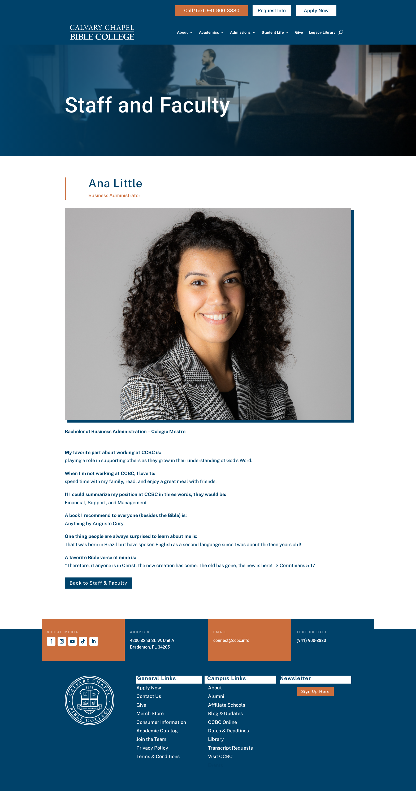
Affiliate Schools (226, 705)
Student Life (273, 32)
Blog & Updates (225, 713)
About (182, 32)
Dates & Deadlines (228, 730)
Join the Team (151, 739)
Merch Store (150, 713)
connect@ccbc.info (231, 640)
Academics (209, 32)
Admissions (240, 32)
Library (216, 739)
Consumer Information (161, 722)
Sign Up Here (315, 691)
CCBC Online (222, 722)
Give (299, 32)
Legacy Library (322, 32)
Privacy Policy (152, 748)
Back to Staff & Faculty (98, 583)
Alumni (216, 696)
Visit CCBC (220, 756)
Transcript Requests (230, 748)
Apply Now (316, 10)
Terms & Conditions (158, 756)
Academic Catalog (157, 730)
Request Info (272, 10)
